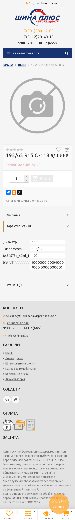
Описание (13, 215)
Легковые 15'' (39, 200)
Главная (8, 65)
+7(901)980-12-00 (38, 30)
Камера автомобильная (20, 368)
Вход (30, 3)
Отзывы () (14, 285)
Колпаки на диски (17, 373)
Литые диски (14, 358)
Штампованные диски (20, 363)
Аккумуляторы (15, 379)
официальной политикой (21, 489)
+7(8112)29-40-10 (38, 37)
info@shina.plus (18, 335)
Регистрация (49, 3)
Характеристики (18, 226)
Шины (22, 65)
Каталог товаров (23, 53)
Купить (45, 178)
